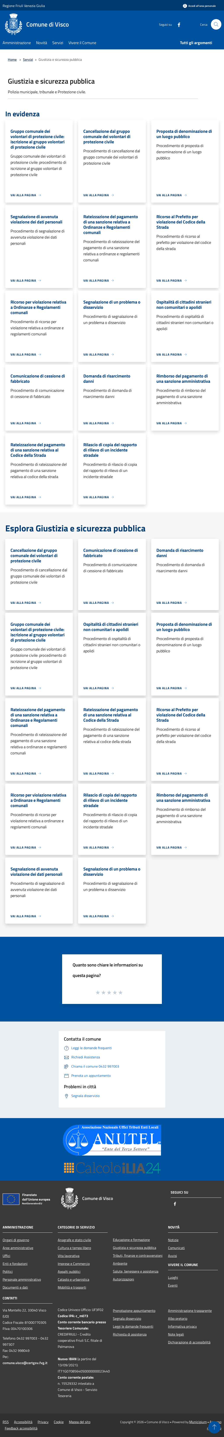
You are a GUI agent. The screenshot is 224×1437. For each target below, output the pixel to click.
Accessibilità (23, 1421)
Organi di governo (16, 1240)
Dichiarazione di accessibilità (189, 1342)
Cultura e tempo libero (74, 1247)
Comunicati (176, 1247)
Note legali (176, 1334)
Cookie (59, 1421)
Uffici (6, 1255)
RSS (6, 1421)
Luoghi (173, 1277)
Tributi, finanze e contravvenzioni (138, 1255)
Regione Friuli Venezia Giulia (24, 5)
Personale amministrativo (22, 1279)
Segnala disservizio (127, 1318)
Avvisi (172, 1255)
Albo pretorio (177, 1318)
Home (12, 59)
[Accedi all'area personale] (199, 6)
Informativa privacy (182, 1326)
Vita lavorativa (68, 1255)
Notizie (173, 1240)
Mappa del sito (79, 1421)
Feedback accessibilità (21, 1428)
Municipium (198, 1421)
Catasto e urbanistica (73, 1279)
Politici (8, 1271)
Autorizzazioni (123, 1279)
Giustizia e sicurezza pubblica (134, 1247)
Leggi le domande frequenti (133, 1326)
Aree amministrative (18, 1247)
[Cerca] (216, 24)
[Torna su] (214, 1427)
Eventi (173, 1285)
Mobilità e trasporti (72, 1287)
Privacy (43, 1421)
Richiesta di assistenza (130, 1334)
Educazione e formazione (131, 1239)
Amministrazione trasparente (190, 1310)
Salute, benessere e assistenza (135, 1271)
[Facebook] (177, 24)
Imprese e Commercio (74, 1263)
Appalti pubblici (69, 1271)
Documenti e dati (15, 1287)
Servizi (28, 59)
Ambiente (120, 1263)
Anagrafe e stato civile (74, 1240)
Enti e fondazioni (15, 1263)
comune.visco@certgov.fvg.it (25, 1362)
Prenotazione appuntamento (134, 1310)
